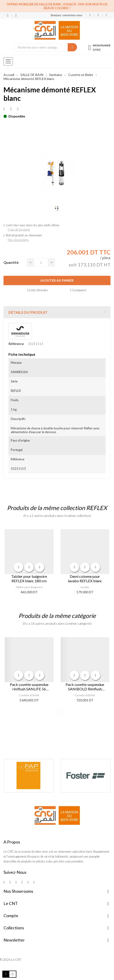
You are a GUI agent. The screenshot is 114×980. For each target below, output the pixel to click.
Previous (53, 711)
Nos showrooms (18, 240)
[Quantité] (41, 262)
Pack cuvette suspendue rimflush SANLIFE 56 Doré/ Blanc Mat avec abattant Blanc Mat (29, 686)
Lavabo (85, 587)
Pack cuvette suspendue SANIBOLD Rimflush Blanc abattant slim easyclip (85, 686)
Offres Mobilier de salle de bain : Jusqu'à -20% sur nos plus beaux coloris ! (57, 6)
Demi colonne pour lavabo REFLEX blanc (85, 578)
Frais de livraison (19, 229)
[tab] (57, 312)
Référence (16, 344)
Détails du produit (28, 312)
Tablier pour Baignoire (29, 587)
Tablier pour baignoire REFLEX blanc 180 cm (29, 578)
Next (60, 711)
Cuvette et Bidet (29, 695)
